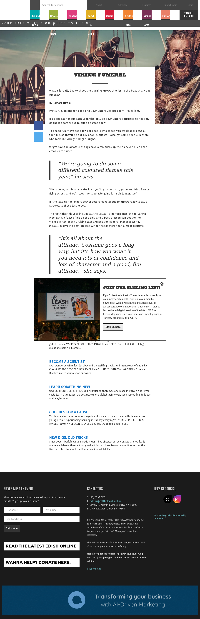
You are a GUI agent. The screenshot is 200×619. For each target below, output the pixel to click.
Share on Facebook (38, 125)
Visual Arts (151, 14)
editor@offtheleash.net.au (105, 501)
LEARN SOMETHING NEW (69, 386)
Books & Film (58, 14)
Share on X (167, 499)
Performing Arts (132, 14)
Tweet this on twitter (38, 137)
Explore (170, 14)
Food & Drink (95, 14)
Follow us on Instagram (177, 499)
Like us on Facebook (158, 499)
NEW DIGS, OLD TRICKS (68, 437)
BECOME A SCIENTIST (67, 361)
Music (114, 14)
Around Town (39, 14)
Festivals (77, 14)
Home (35, 5)
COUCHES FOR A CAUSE (68, 412)
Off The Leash (16, 10)
